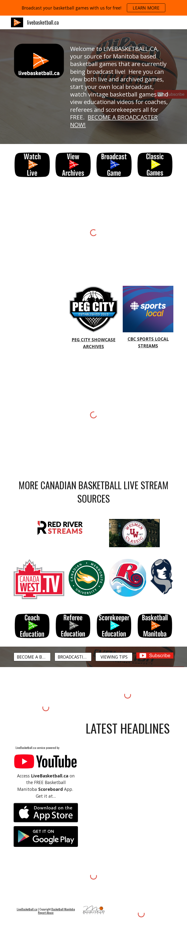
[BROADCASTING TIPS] (73, 657)
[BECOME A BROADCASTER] (32, 657)
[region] (93, 8)
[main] (120, 86)
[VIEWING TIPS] (114, 657)
